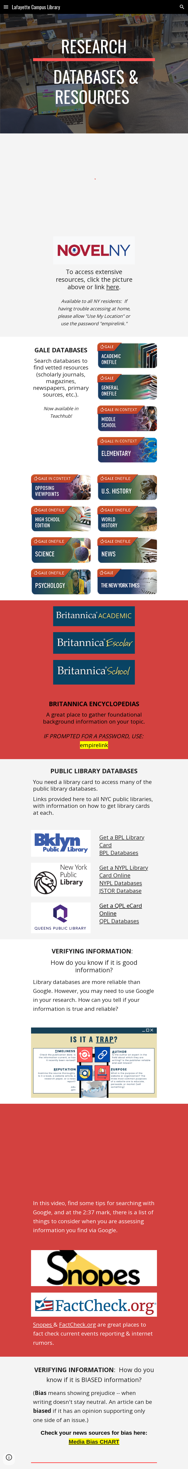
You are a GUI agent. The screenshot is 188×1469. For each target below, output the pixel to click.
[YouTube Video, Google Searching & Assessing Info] (94, 1152)
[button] (6, 7)
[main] (94, 74)
